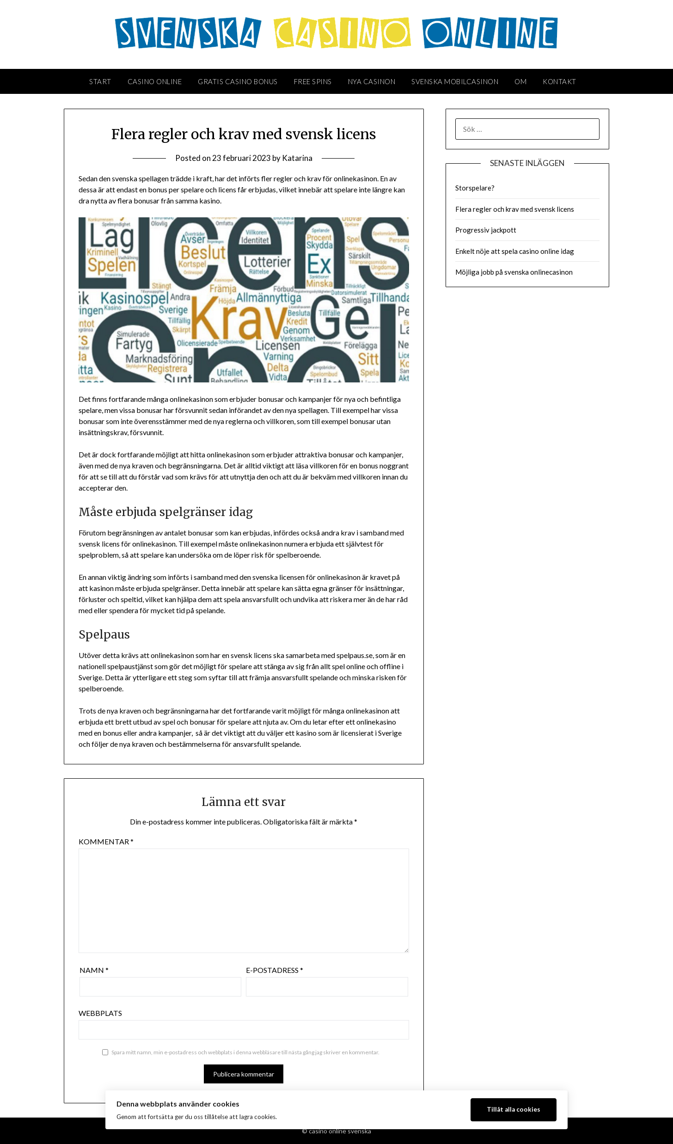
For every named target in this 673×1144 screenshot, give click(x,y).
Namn (94, 970)
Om (520, 81)
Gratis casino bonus (238, 81)
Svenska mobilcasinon (454, 81)
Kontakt (559, 81)
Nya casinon (372, 81)
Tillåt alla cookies (513, 1109)
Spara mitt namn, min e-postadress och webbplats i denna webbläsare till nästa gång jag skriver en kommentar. (245, 1052)
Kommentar (106, 841)
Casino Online (155, 81)
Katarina (297, 158)
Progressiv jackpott (485, 230)
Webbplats (100, 1013)
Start (100, 81)
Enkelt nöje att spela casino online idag (514, 251)
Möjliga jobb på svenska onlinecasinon (514, 272)
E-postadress (274, 970)
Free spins (313, 81)
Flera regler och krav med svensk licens (514, 209)
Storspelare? (475, 188)
